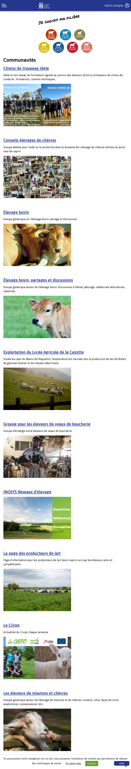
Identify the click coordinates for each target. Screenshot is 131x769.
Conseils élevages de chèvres (29, 140)
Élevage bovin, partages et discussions (38, 280)
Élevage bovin (16, 212)
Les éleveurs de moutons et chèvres (35, 693)
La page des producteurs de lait (32, 553)
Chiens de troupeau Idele (26, 68)
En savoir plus (73, 763)
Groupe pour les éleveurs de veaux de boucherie (46, 424)
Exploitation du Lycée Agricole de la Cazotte (43, 352)
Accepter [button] (91, 763)
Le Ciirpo (11, 625)
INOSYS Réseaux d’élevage (27, 492)
